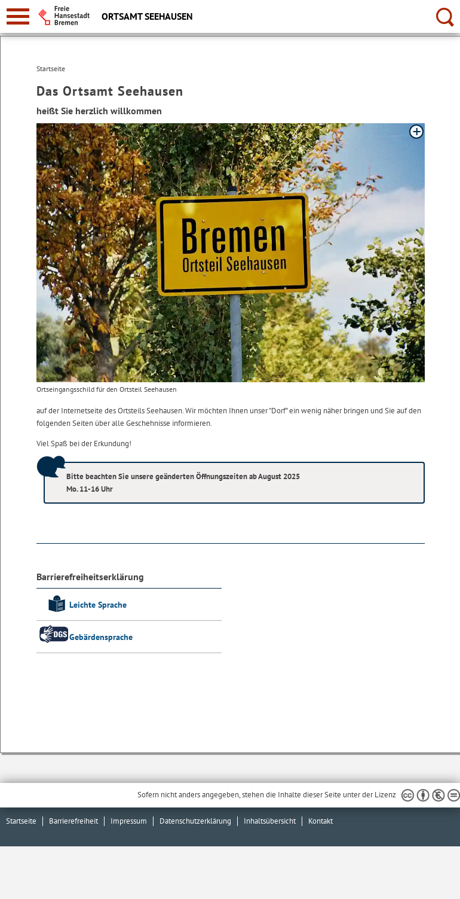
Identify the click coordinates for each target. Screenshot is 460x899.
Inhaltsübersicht (270, 821)
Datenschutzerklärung (195, 821)
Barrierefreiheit (73, 821)
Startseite (21, 821)
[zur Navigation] (18, 16)
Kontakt (320, 821)
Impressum (129, 821)
